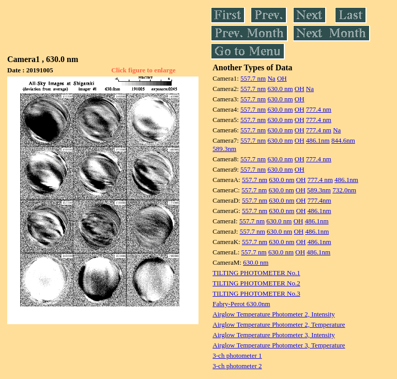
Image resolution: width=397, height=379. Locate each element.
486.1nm (318, 140)
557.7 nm (253, 78)
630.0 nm (280, 89)
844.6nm (343, 140)
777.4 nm (318, 109)
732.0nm (344, 190)
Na (271, 78)
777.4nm (319, 200)
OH (282, 78)
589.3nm (224, 149)
